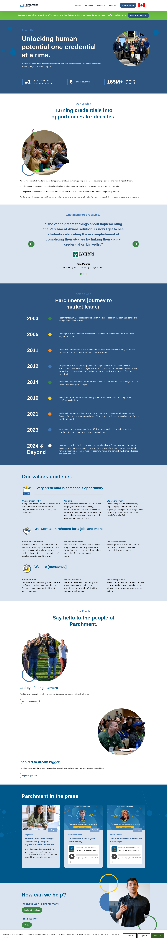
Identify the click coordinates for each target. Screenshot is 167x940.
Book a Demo (23, 926)
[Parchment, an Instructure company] (29, 5)
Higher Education (49, 907)
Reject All (144, 936)
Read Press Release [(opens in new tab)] (138, 15)
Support (103, 918)
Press (74, 918)
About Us (75, 904)
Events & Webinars (106, 907)
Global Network (49, 914)
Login (17, 909)
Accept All (157, 936)
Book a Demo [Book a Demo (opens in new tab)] (128, 5)
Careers (74, 914)
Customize (130, 936)
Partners (75, 911)
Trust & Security (105, 911)
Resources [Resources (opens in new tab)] (101, 5)
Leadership (76, 907)
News (102, 914)
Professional (48, 911)
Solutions (46, 904)
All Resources (104, 904)
